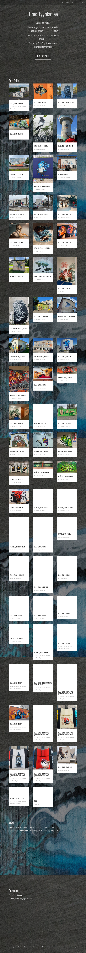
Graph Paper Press (45, 947)
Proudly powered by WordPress (18, 947)
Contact (81, 3)
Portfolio (65, 3)
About (74, 3)
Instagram (43, 56)
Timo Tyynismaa (43, 14)
